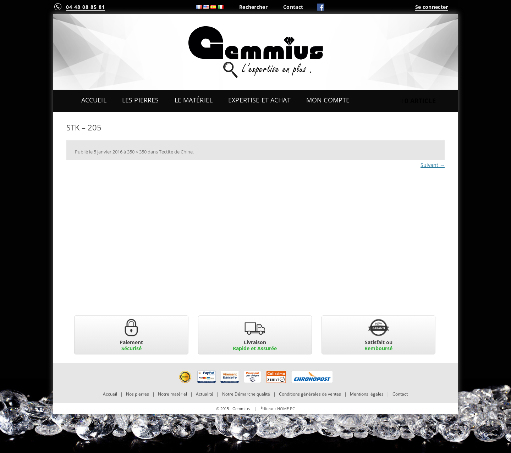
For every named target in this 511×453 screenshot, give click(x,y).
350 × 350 (137, 152)
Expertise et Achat (259, 100)
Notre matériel (172, 394)
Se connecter (431, 7)
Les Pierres (140, 100)
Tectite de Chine (176, 152)
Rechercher (253, 7)
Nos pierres (137, 394)
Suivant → (433, 165)
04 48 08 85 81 (85, 7)
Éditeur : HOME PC (277, 408)
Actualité (204, 394)
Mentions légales (367, 394)
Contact (293, 7)
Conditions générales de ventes (310, 394)
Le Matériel (194, 100)
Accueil (93, 100)
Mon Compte (328, 100)
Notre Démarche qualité (246, 394)
